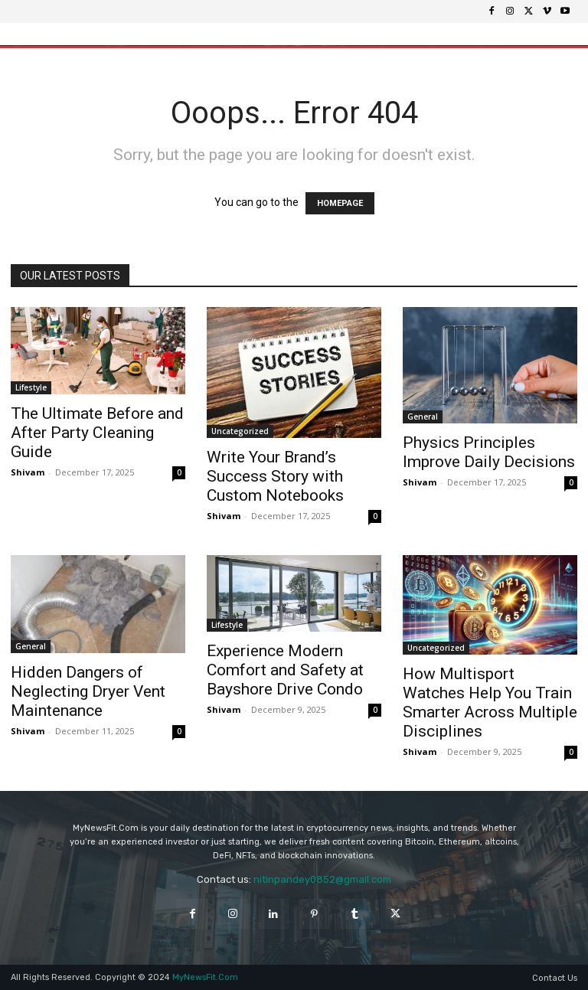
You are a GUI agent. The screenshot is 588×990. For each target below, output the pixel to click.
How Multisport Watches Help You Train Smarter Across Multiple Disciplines (490, 702)
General (422, 416)
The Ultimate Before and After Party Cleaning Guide (97, 432)
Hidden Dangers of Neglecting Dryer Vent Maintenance (88, 691)
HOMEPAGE (340, 203)
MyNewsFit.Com (205, 977)
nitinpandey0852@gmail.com (322, 879)
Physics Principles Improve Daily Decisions (489, 452)
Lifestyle (31, 387)
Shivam (27, 472)
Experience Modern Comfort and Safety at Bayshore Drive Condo (285, 670)
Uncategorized (240, 431)
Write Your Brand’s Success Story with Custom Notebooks (275, 476)
